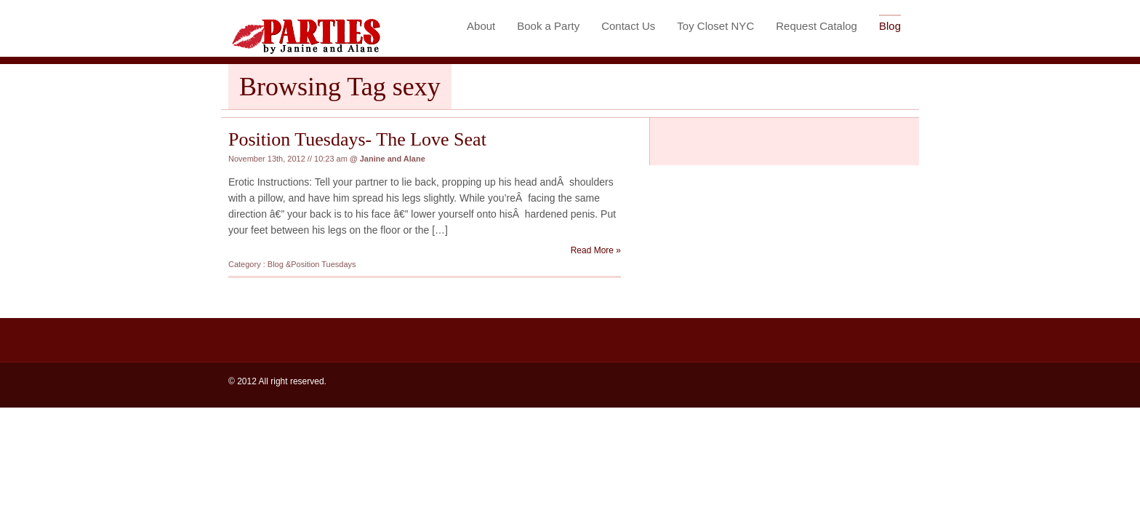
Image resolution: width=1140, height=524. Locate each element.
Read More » (596, 250)
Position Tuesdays (323, 264)
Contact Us (628, 26)
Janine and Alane (392, 158)
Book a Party (548, 26)
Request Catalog (816, 26)
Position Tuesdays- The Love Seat (357, 139)
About (481, 26)
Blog (890, 26)
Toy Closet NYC (715, 26)
